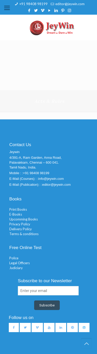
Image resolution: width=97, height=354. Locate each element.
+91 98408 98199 (33, 4)
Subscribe (47, 305)
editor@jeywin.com (70, 4)
